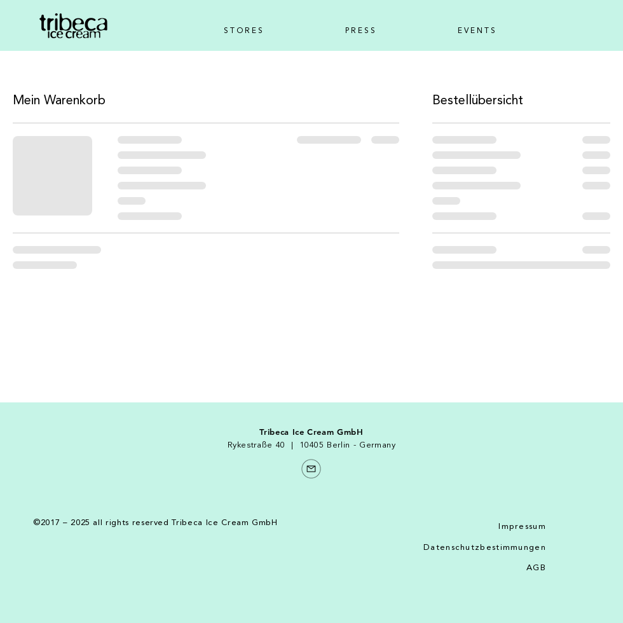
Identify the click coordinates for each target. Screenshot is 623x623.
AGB (536, 568)
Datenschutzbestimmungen (484, 548)
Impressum (522, 527)
